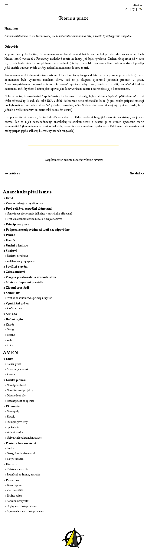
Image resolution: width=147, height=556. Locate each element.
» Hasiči (9, 240)
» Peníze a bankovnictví (19, 443)
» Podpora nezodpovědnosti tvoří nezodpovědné (36, 230)
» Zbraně (10, 334)
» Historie (10, 464)
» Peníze (9, 235)
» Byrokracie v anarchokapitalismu (24, 511)
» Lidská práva (13, 364)
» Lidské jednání (15, 380)
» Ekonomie (11, 406)
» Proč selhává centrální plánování (27, 209)
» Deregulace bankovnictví (20, 453)
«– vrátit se (12, 173)
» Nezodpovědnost (15, 385)
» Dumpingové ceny (16, 422)
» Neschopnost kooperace (19, 400)
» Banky (9, 448)
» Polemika (11, 480)
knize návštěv (94, 160)
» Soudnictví (12, 293)
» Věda (8, 340)
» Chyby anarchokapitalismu (21, 506)
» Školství (10, 251)
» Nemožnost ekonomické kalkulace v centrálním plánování (38, 213)
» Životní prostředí (16, 288)
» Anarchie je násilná (16, 369)
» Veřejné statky (14, 432)
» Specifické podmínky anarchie (22, 474)
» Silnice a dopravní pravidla (23, 282)
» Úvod (8, 198)
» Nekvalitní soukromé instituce (23, 437)
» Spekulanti (12, 427)
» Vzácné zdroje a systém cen (23, 203)
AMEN (10, 353)
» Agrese (10, 374)
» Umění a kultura (15, 245)
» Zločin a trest (13, 308)
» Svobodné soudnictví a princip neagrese (28, 298)
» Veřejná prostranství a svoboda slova (30, 277)
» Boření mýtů (13, 319)
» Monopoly (12, 411)
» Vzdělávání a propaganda (19, 261)
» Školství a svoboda (16, 255)
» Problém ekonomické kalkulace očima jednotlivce (33, 219)
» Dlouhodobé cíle (15, 395)
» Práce (9, 345)
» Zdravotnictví (14, 272)
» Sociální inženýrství (17, 501)
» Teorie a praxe (14, 485)
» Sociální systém (15, 266)
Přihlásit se (135, 5)
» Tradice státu (13, 495)
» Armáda (10, 314)
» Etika (8, 359)
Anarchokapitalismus (27, 192)
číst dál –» (136, 173)
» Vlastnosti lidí (14, 490)
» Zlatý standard (14, 458)
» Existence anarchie (16, 469)
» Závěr (8, 324)
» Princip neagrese (16, 224)
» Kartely (10, 416)
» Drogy (9, 329)
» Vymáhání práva (16, 303)
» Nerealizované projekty (19, 390)
